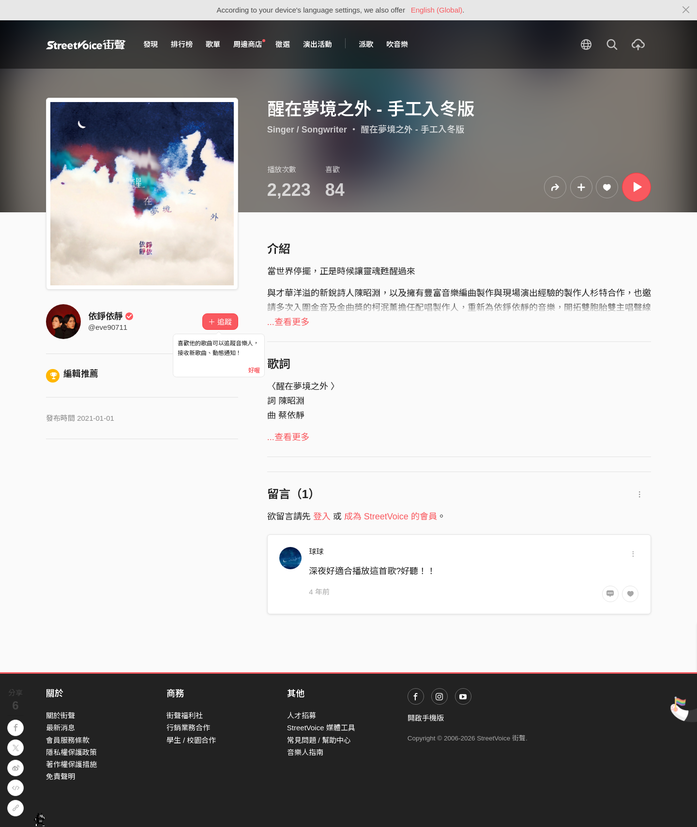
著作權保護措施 (71, 764)
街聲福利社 (185, 715)
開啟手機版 (426, 718)
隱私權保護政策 (71, 752)
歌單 (213, 44)
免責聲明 (60, 776)
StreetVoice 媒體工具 (321, 728)
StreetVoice (86, 44)
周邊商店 (249, 44)
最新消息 (60, 728)
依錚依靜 (111, 316)
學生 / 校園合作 (191, 740)
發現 (150, 44)
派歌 (366, 44)
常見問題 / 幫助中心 (319, 740)
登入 (322, 516)
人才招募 (301, 715)
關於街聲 (60, 715)
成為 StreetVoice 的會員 (390, 516)
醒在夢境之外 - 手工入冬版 (412, 129)
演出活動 (317, 44)
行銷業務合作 (188, 728)
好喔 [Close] (254, 370)
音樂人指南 (305, 752)
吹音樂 (397, 44)
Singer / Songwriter (307, 129)
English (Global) (437, 10)
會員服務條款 (68, 740)
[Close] (686, 10)
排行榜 (182, 44)
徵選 (282, 44)
